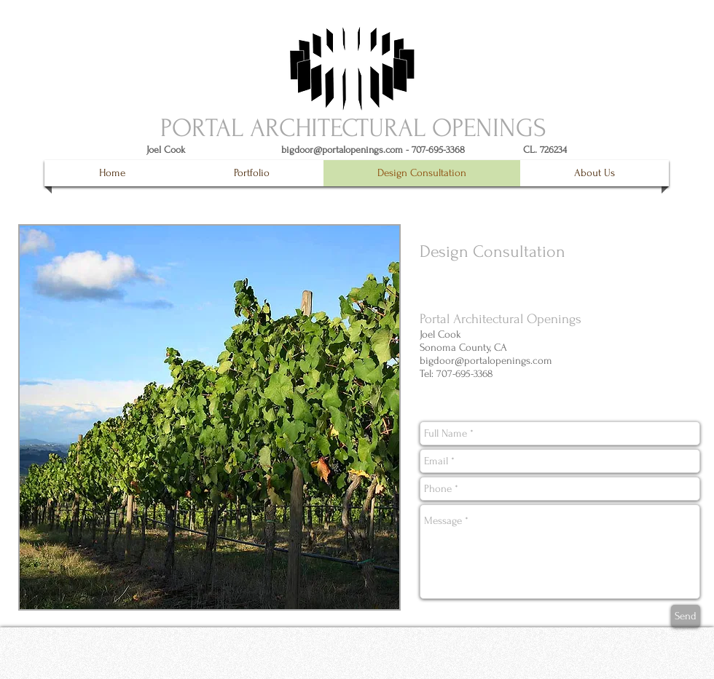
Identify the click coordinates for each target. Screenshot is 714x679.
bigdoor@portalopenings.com (342, 149)
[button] (251, 173)
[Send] (685, 616)
